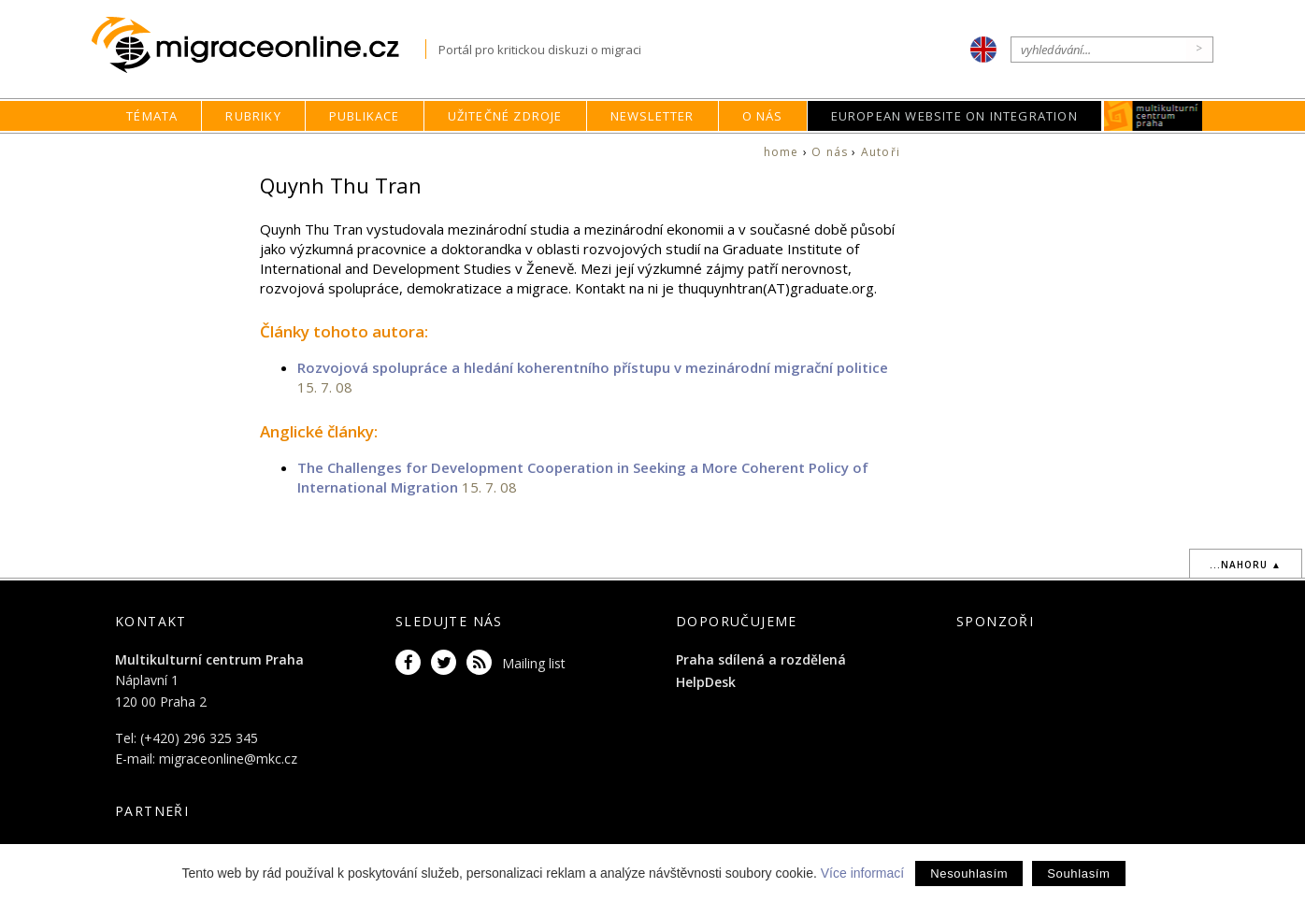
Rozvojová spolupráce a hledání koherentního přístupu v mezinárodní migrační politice (592, 367)
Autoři (880, 152)
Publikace (364, 115)
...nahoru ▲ (1246, 564)
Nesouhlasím (969, 873)
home (781, 152)
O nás (762, 115)
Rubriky (252, 115)
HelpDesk (706, 682)
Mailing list (534, 663)
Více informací (862, 873)
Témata (152, 115)
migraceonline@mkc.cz (228, 758)
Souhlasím (1078, 873)
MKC (1153, 115)
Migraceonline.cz (258, 45)
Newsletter (652, 115)
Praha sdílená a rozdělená (761, 659)
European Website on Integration (954, 115)
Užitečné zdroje (505, 115)
